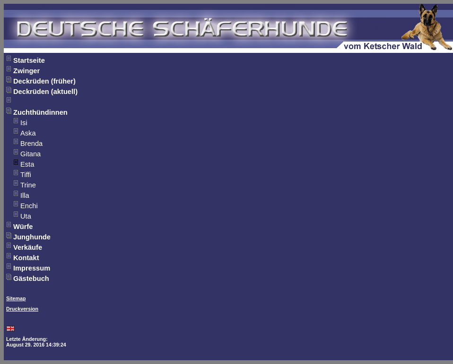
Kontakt (26, 258)
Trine (28, 185)
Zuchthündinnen (40, 112)
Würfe (23, 226)
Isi (23, 123)
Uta (25, 216)
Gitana (30, 154)
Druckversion (22, 309)
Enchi (29, 206)
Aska (28, 133)
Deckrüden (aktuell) (45, 91)
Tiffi (25, 174)
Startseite (29, 60)
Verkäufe (27, 247)
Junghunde (32, 237)
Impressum (31, 268)
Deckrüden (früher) (44, 81)
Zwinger (26, 71)
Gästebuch (31, 278)
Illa (24, 195)
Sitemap (16, 298)
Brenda (31, 143)
